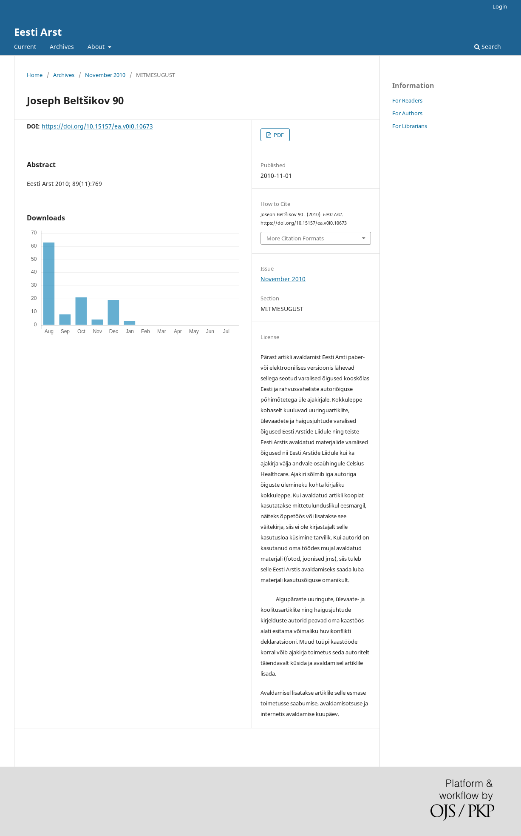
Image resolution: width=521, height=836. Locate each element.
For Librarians (409, 126)
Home (34, 75)
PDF (278, 135)
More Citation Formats (295, 238)
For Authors (407, 113)
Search (487, 47)
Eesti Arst (38, 32)
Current (25, 47)
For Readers (407, 100)
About (97, 47)
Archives (62, 47)
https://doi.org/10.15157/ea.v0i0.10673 (97, 126)
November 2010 (105, 75)
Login (500, 6)
